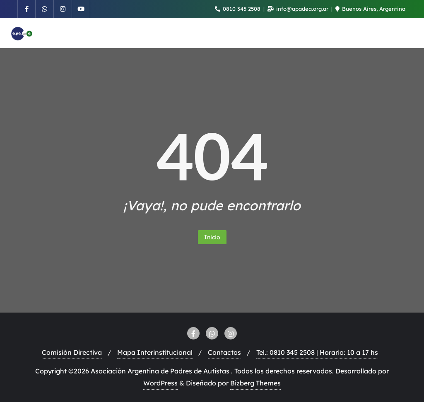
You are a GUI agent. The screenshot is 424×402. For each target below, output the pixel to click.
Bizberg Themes (255, 383)
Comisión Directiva (72, 352)
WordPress (160, 383)
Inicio (212, 237)
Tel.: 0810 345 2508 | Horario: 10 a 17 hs (317, 352)
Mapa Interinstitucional (155, 352)
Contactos (224, 352)
